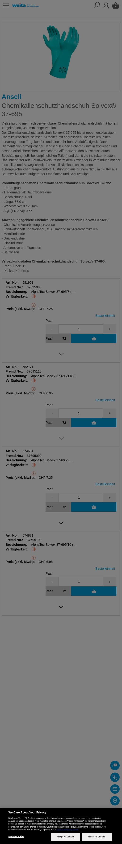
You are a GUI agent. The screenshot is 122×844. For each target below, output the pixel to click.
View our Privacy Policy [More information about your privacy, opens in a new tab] (67, 830)
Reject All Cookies (96, 837)
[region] (61, 826)
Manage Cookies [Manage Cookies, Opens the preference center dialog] (16, 837)
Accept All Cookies (65, 837)
